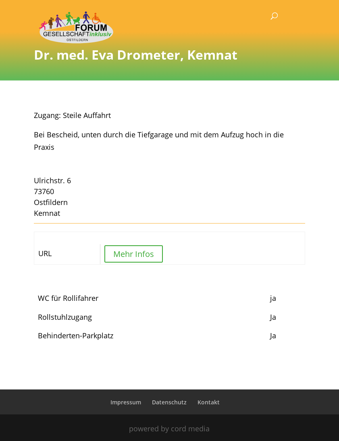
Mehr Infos (133, 253)
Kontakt (209, 402)
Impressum (125, 402)
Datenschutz (169, 402)
